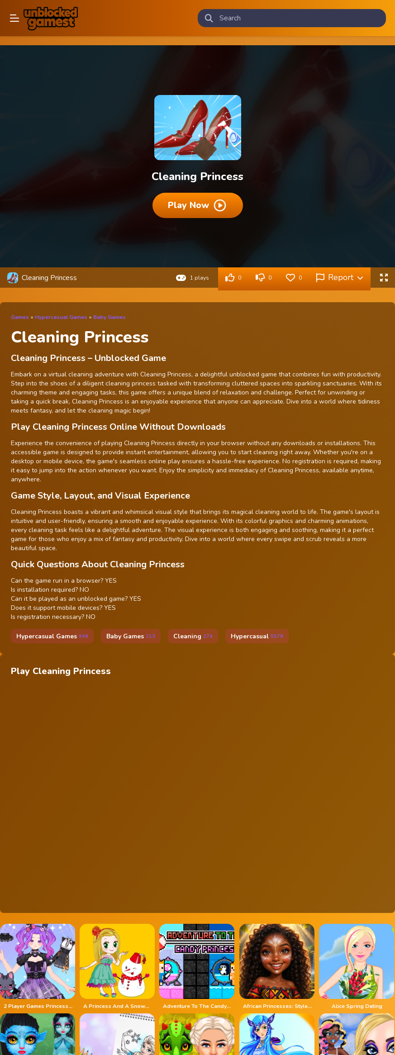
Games (20, 317)
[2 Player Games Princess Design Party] (38, 967)
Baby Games (109, 317)
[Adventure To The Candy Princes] (197, 967)
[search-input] (299, 18)
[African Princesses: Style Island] (277, 967)
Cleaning (193, 636)
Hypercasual (257, 636)
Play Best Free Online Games (51, 18)
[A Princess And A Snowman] (118, 967)
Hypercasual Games (61, 317)
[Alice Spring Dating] (357, 967)
